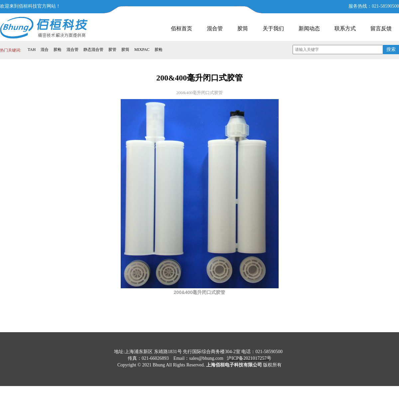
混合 (45, 49)
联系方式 (345, 28)
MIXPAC (142, 49)
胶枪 (58, 49)
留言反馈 (381, 28)
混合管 (215, 28)
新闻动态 (309, 28)
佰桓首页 (181, 28)
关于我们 (273, 28)
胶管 (112, 49)
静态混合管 (93, 49)
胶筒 (242, 28)
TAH (32, 49)
